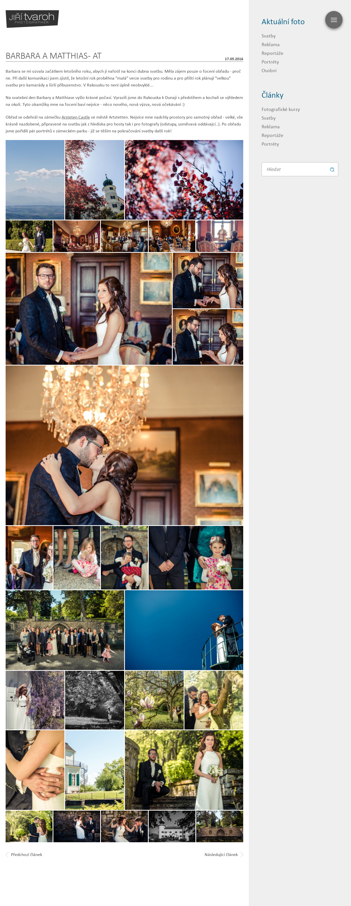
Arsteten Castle (76, 117)
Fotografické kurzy (281, 109)
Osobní (269, 70)
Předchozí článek (24, 854)
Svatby (269, 35)
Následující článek (224, 854)
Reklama (271, 44)
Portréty (270, 61)
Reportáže (272, 52)
